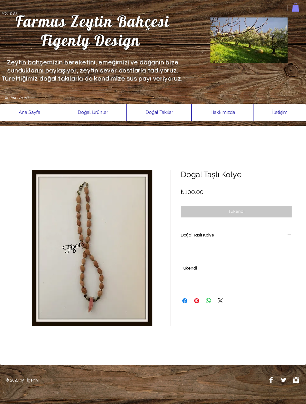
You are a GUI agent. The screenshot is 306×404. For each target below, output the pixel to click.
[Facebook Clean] (271, 380)
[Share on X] (220, 300)
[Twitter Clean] (283, 380)
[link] (295, 7)
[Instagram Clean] (296, 380)
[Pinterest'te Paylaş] (196, 300)
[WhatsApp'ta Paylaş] (208, 300)
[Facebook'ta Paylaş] (185, 300)
